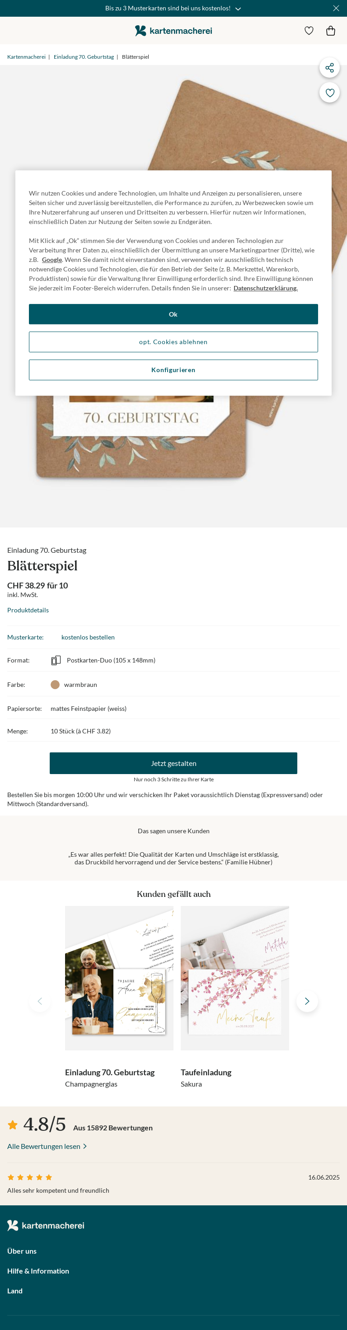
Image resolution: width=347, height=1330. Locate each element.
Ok (173, 314)
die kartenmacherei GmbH (173, 30)
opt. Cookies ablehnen (173, 342)
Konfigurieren (173, 369)
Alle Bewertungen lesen (43, 1146)
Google (52, 259)
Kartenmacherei (26, 56)
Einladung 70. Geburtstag (84, 56)
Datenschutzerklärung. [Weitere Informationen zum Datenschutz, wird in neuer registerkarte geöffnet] (266, 288)
